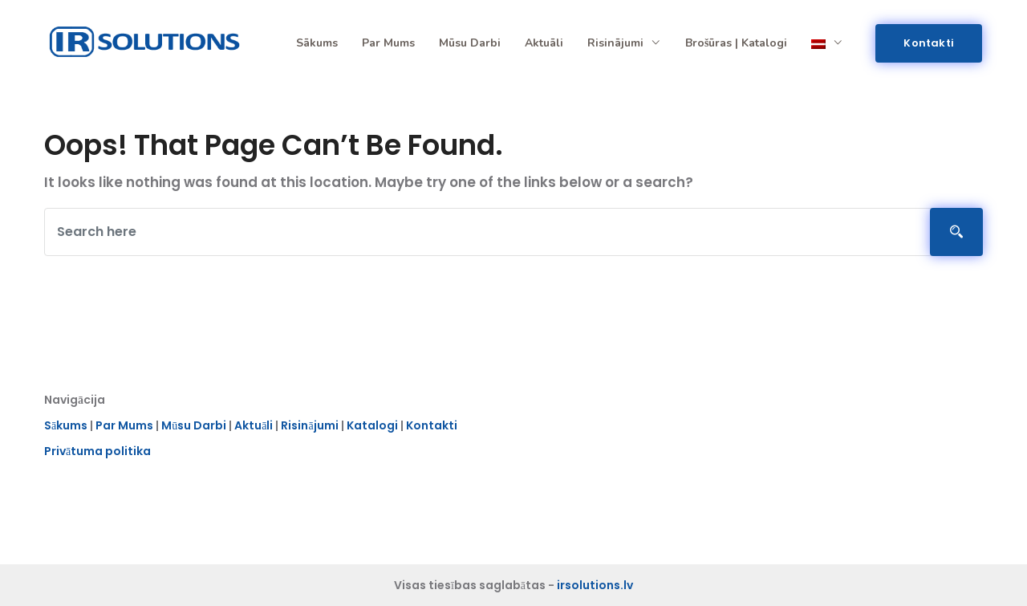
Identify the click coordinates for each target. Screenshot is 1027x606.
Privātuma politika (97, 453)
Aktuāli (544, 43)
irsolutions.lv (595, 585)
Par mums (388, 43)
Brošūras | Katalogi (736, 43)
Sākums (317, 43)
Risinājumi (624, 43)
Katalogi (372, 428)
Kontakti (928, 43)
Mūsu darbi (470, 43)
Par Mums (124, 428)
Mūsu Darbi (193, 428)
